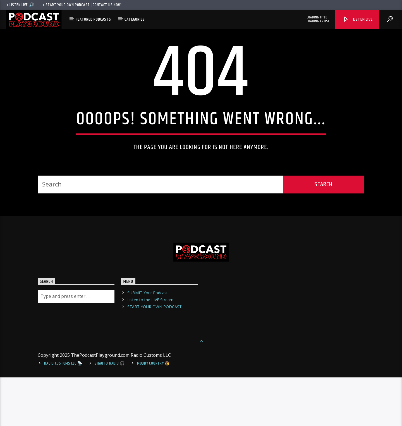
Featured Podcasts (93, 19)
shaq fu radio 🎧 (110, 412)
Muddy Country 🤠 (153, 412)
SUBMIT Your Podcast (147, 341)
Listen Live (357, 19)
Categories (135, 19)
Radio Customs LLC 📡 (63, 412)
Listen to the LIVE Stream (150, 348)
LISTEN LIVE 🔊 (19, 5)
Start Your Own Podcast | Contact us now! (81, 5)
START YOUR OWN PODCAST (154, 355)
